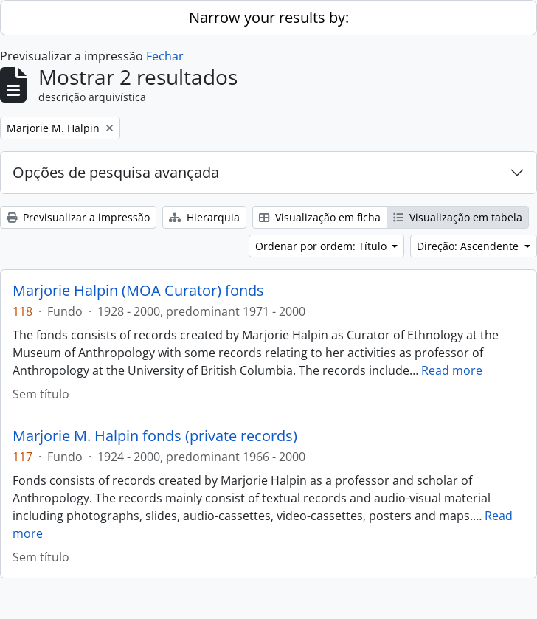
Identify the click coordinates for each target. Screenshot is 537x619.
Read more (451, 370)
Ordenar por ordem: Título (322, 246)
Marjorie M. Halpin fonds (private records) (155, 436)
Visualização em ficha (320, 217)
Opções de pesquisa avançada (116, 172)
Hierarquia (204, 217)
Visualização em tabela (457, 217)
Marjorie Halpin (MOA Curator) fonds (138, 291)
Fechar (165, 56)
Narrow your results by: (269, 17)
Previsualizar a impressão (78, 217)
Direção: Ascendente (469, 246)
